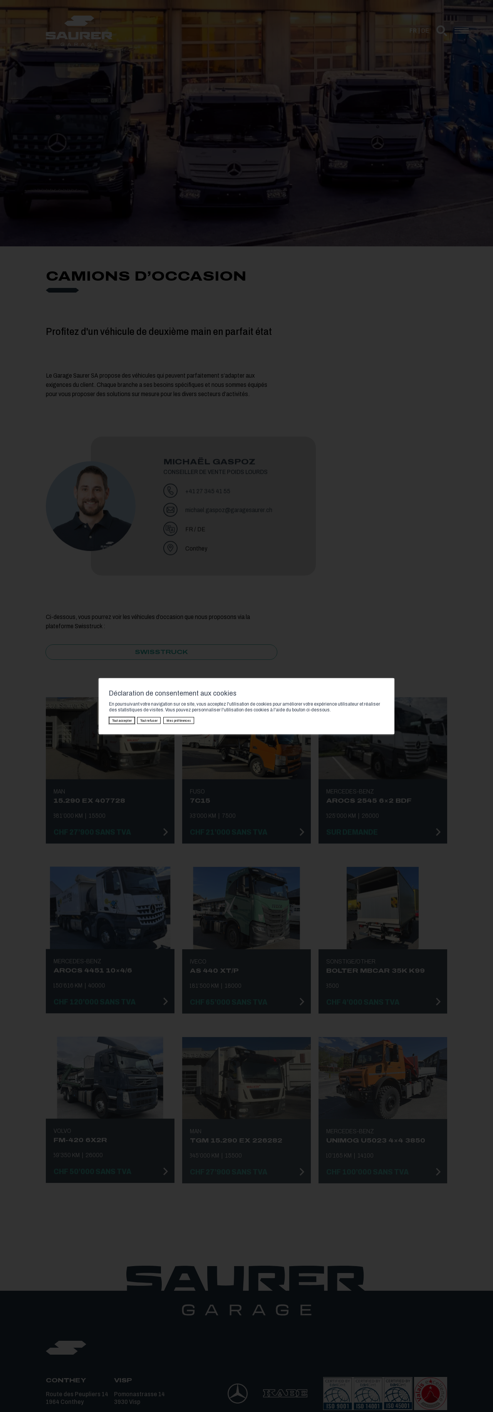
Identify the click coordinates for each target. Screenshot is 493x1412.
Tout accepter (122, 720)
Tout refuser (149, 720)
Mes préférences (178, 720)
